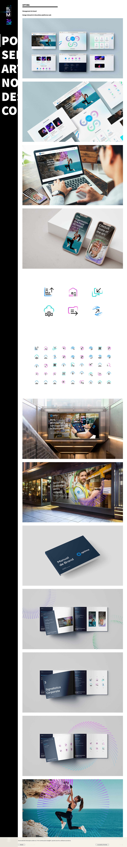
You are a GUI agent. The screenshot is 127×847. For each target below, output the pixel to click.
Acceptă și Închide (102, 844)
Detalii (21, 844)
